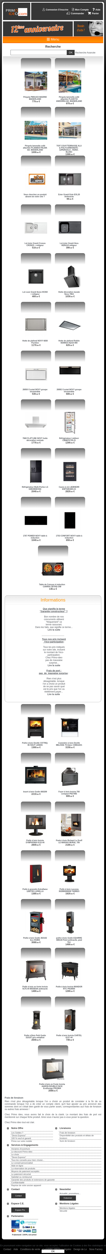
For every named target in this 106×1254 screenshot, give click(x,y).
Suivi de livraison (67, 1141)
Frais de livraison (67, 1133)
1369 (36, 747)
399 (70, 247)
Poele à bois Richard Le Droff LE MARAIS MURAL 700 (69, 841)
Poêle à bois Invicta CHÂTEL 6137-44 (69, 1036)
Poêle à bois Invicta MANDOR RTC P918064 (69, 988)
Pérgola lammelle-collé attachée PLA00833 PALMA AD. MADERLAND (35, 148)
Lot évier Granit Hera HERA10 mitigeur (69, 244)
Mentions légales (67, 1208)
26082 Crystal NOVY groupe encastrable (69, 390)
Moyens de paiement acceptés (25, 1171)
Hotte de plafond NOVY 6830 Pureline (35, 342)
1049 (36, 540)
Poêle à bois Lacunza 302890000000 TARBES (69, 890)
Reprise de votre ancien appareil (26, 1185)
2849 (36, 1040)
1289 (70, 991)
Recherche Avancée (85, 52)
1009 (36, 152)
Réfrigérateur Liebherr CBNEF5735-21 (69, 439)
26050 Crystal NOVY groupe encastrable (35, 390)
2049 (36, 491)
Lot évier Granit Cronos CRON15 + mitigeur (35, 244)
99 (70, 199)
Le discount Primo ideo (21, 1151)
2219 (36, 794)
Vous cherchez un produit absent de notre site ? (34, 196)
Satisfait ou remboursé (21, 1177)
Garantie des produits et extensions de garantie (33, 1180)
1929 (70, 893)
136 (53, 589)
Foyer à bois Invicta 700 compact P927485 (69, 793)
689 (70, 394)
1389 (36, 893)
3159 (70, 747)
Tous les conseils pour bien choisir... (27, 1160)
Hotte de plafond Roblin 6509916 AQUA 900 (69, 342)
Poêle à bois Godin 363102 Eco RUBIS (35, 939)
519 (36, 247)
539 (36, 394)
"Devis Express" (18, 1135)
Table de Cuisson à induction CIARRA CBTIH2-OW (52, 586)
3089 (36, 942)
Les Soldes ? (17, 1133)
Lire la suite (53, 694)
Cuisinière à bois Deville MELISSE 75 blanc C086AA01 (69, 744)
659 (70, 540)
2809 (36, 845)
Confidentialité (17, 1182)
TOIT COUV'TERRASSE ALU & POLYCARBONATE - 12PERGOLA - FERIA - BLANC (69, 149)
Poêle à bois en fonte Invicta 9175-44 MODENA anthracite (35, 988)
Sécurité (63, 1211)
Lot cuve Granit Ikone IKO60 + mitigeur (35, 293)
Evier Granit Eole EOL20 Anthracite (69, 196)
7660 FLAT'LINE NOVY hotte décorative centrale (35, 439)
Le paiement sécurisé (21, 1174)
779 (36, 101)
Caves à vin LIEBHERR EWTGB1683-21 (69, 488)
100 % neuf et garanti (21, 1138)
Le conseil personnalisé (22, 1163)
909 (70, 796)
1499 (70, 944)
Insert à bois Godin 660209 (35, 792)
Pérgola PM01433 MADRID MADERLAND (35, 98)
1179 (36, 345)
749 (70, 1040)
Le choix (15, 1154)
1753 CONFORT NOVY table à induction (69, 537)
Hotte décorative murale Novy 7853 (69, 293)
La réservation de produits (23, 1168)
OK (53, 1251)
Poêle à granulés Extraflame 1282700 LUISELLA (35, 890)
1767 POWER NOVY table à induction (35, 537)
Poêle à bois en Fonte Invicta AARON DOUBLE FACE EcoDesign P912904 (52, 1086)
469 (36, 296)
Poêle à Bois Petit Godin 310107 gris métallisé (35, 1036)
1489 (36, 991)
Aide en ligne (17, 1166)
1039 (70, 296)
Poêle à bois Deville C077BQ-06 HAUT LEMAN (35, 744)
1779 (36, 442)
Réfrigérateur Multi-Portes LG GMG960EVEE (35, 488)
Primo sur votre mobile (21, 1141)
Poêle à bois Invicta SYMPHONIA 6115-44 (35, 841)
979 (70, 103)
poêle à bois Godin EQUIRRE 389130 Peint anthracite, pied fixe (69, 940)
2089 (53, 1090)
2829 (70, 491)
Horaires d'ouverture (20, 1149)
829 (70, 345)
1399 (70, 154)
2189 (70, 845)
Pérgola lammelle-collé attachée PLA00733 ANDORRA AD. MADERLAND (69, 99)
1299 (70, 442)
